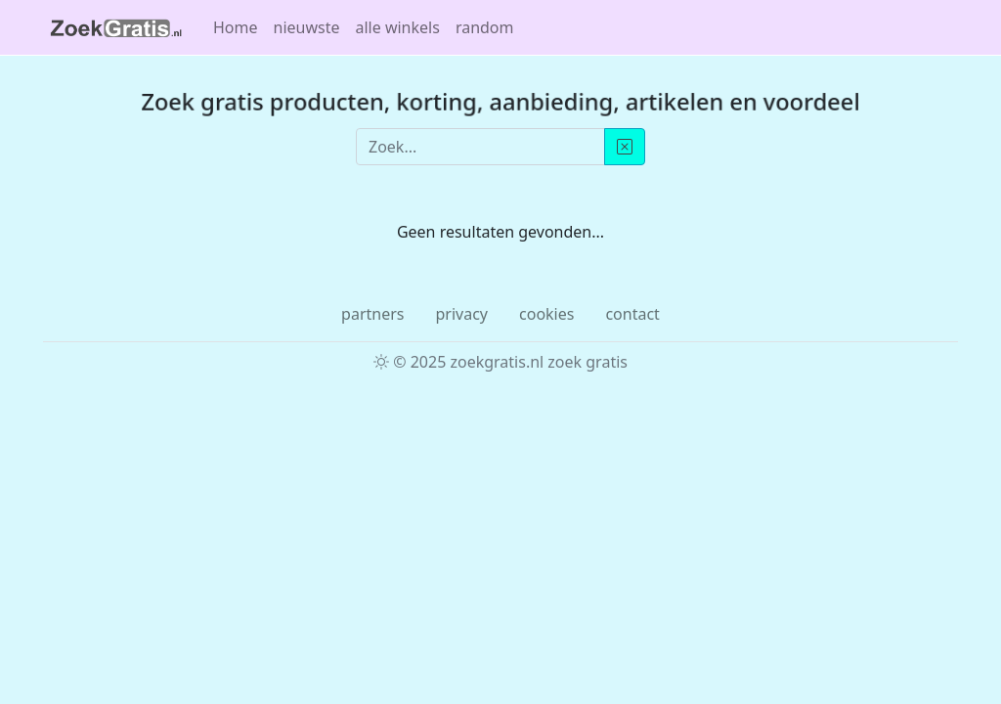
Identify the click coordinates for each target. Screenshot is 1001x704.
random (485, 27)
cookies (546, 314)
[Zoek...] (480, 146)
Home (235, 27)
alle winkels (398, 27)
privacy (461, 314)
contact (632, 314)
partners (372, 314)
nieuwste (307, 27)
